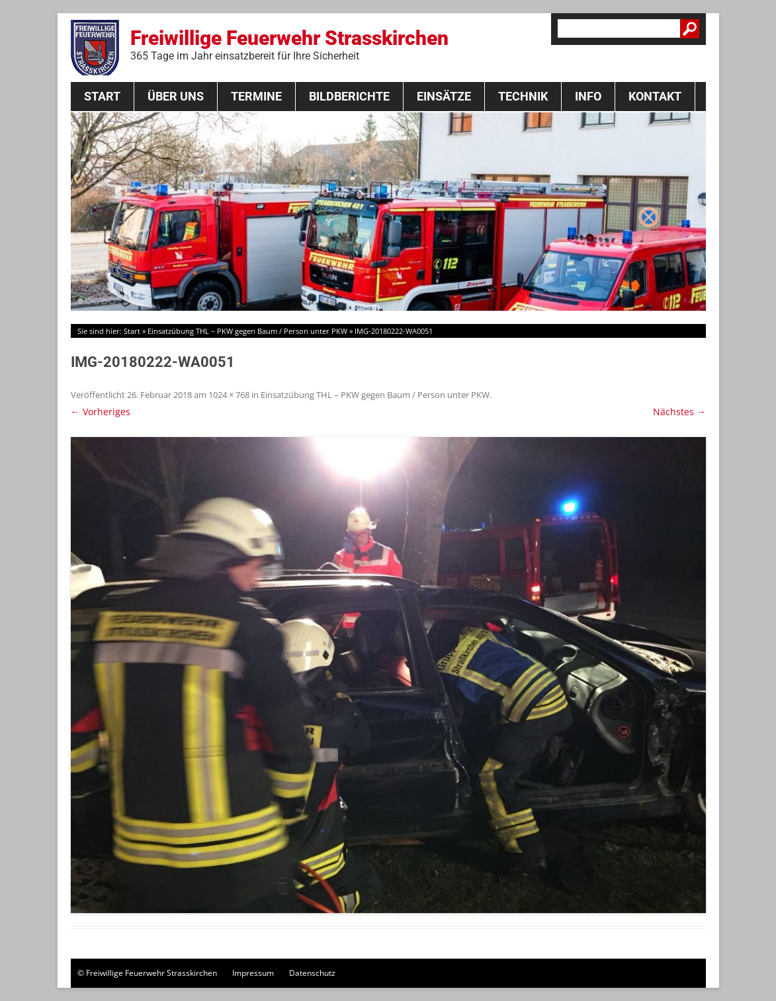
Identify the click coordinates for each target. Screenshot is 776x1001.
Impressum (253, 973)
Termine (256, 96)
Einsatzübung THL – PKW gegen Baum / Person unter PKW (247, 331)
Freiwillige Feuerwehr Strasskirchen (289, 44)
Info (588, 96)
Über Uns (176, 96)
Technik (523, 96)
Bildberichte (349, 96)
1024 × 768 (228, 395)
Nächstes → (679, 411)
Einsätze (444, 96)
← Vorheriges (100, 411)
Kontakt (654, 96)
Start (102, 96)
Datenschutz (312, 973)
